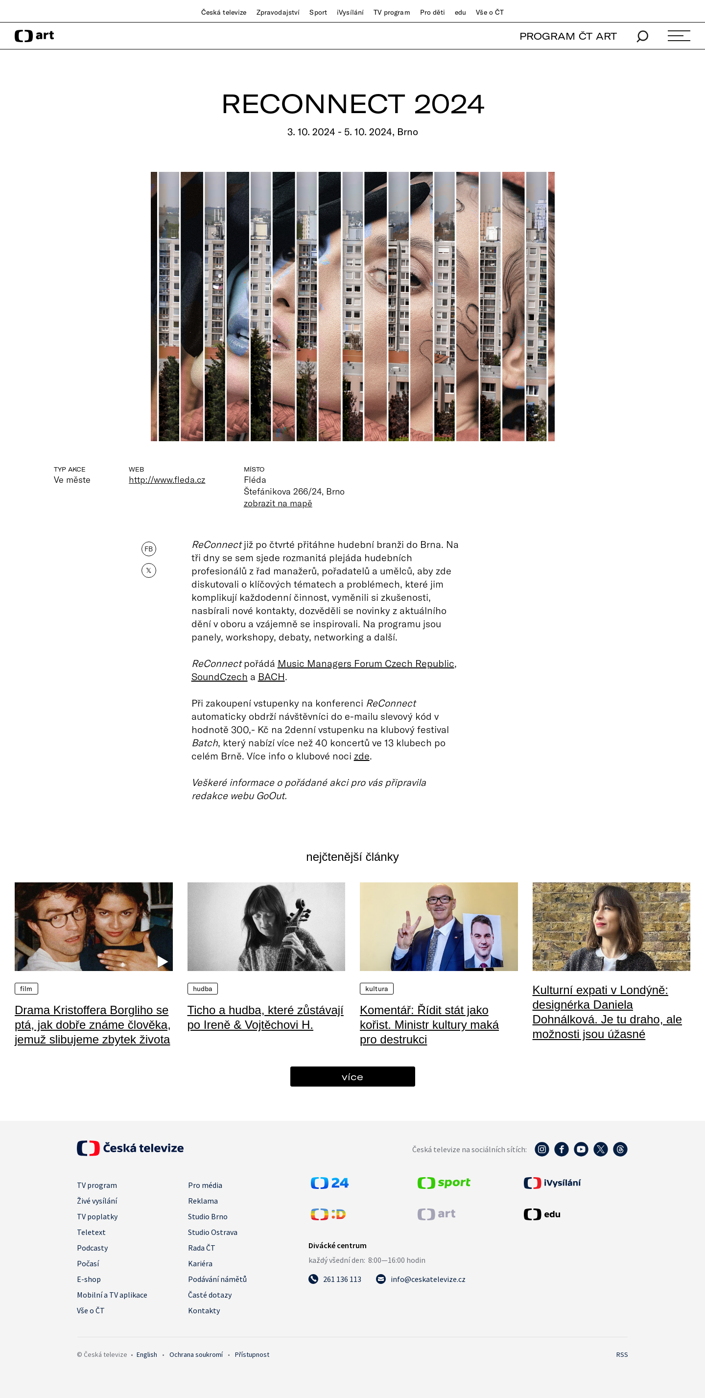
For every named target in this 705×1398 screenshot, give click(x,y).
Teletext (91, 1232)
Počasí (88, 1263)
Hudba (203, 988)
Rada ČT (201, 1248)
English (147, 1354)
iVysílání (350, 12)
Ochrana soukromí (196, 1354)
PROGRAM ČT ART (568, 36)
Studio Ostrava (212, 1232)
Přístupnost (252, 1354)
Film (26, 988)
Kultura (376, 988)
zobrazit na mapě (278, 503)
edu (460, 12)
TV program (392, 12)
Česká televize (224, 12)
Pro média (205, 1185)
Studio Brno (208, 1216)
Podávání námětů (217, 1279)
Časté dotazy (210, 1295)
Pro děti (432, 12)
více (352, 1076)
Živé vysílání (97, 1201)
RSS (622, 1354)
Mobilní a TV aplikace (112, 1295)
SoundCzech (219, 676)
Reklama (203, 1201)
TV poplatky (97, 1216)
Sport (318, 12)
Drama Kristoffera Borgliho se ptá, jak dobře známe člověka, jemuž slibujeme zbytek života (93, 1024)
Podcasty (92, 1248)
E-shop (89, 1279)
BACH (271, 676)
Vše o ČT (490, 12)
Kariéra (200, 1263)
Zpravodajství (278, 12)
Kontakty (204, 1310)
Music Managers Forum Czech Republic (366, 663)
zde (362, 755)
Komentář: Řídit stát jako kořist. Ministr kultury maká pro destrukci (429, 1024)
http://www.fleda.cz (167, 479)
